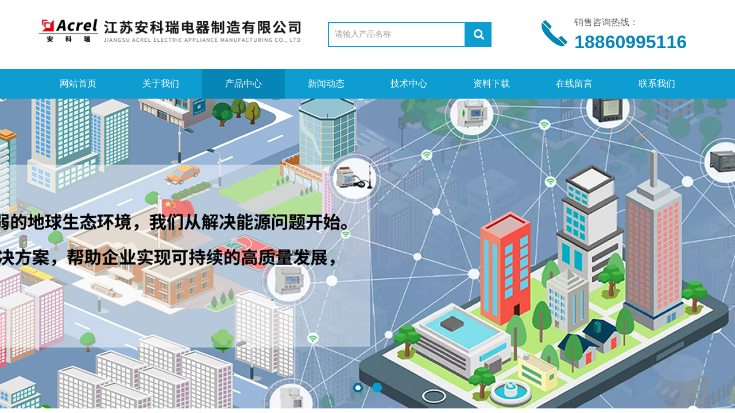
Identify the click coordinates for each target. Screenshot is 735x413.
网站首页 (78, 83)
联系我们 (657, 83)
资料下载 (491, 83)
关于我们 (160, 83)
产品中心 (243, 83)
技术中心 (408, 83)
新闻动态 (326, 83)
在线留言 (574, 83)
